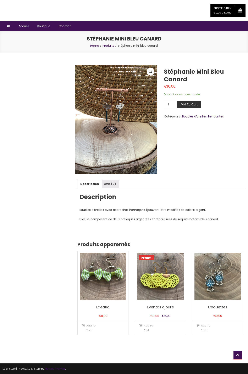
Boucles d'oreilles (194, 116)
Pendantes (216, 116)
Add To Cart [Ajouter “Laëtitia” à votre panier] (90, 328)
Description (89, 184)
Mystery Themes (55, 368)
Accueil (23, 26)
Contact (65, 26)
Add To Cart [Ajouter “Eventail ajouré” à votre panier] (148, 328)
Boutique (43, 26)
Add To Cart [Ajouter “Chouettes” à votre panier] (205, 328)
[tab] (89, 184)
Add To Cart (189, 104)
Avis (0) (110, 184)
